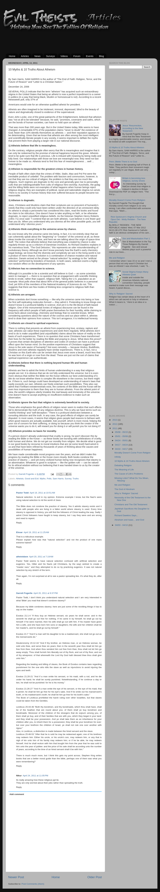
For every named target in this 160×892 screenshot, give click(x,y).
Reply (19, 522)
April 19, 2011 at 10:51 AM (42, 493)
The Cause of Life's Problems (129, 474)
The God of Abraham (125, 489)
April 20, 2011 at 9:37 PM (45, 593)
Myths (42, 478)
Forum (76, 56)
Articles (25, 56)
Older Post (94, 877)
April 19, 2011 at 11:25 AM (36, 532)
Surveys (50, 56)
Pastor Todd (22, 493)
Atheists (20, 478)
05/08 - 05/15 (121, 432)
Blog (101, 56)
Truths (76, 478)
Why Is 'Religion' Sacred (120, 294)
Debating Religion (123, 465)
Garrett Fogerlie (24, 593)
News (37, 56)
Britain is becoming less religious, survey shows (133, 179)
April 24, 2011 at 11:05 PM (35, 775)
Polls (49, 478)
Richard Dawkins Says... (126, 515)
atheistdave (22, 556)
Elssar (19, 532)
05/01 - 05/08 (121, 436)
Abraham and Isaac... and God (129, 520)
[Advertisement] (64, 40)
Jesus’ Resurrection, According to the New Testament (132, 128)
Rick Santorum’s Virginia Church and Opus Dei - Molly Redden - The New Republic (127, 219)
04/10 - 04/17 (121, 449)
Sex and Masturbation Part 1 (136, 238)
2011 (115, 428)
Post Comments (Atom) (33, 884)
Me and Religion (117, 258)
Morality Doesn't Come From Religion (127, 200)
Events (89, 56)
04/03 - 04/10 (121, 525)
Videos (64, 56)
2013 (115, 420)
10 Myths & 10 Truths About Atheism (126, 147)
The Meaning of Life (124, 469)
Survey (68, 478)
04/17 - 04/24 (121, 445)
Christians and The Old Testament (131, 504)
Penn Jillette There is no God (123, 161)
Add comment (17, 794)
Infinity (118, 457)
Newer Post (16, 877)
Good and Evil (32, 478)
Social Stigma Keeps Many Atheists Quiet (135, 273)
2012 (115, 424)
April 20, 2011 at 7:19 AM (41, 556)
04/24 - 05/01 (121, 440)
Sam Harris (58, 478)
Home (12, 56)
